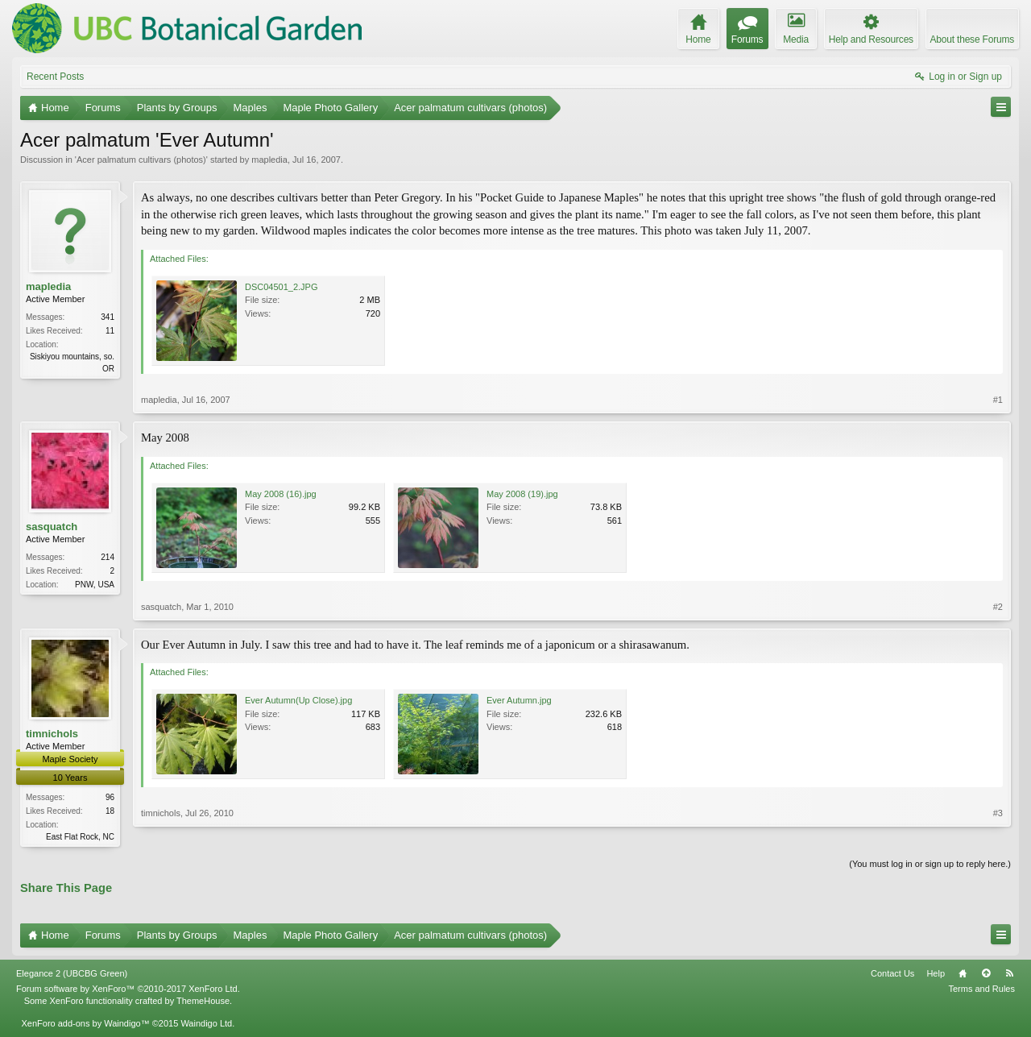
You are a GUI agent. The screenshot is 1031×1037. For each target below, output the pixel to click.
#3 (998, 835)
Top (986, 975)
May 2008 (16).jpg (281, 494)
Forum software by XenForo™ (128, 990)
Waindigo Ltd (206, 1025)
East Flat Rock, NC (80, 836)
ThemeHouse (203, 1001)
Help (935, 975)
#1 (998, 399)
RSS (1009, 975)
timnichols (52, 734)
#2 (998, 607)
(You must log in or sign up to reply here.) (930, 865)
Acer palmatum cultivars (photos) (141, 159)
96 (110, 797)
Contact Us (892, 975)
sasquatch (51, 527)
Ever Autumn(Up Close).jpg (298, 700)
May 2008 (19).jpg (522, 494)
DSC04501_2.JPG (281, 287)
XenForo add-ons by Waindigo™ (85, 1025)
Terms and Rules (981, 990)
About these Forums (972, 39)
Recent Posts (55, 76)
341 (107, 317)
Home (962, 975)
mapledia (269, 159)
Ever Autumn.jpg (519, 700)
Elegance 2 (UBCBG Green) (71, 975)
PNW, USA (94, 584)
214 (107, 557)
